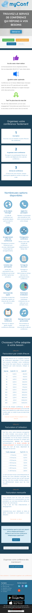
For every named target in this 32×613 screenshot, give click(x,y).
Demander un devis (16, 519)
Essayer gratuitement (16, 566)
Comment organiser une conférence (20, 575)
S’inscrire (21, 44)
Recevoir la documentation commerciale (16, 548)
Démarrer (16, 32)
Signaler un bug (7, 588)
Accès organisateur (22, 40)
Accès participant (8, 40)
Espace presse (7, 590)
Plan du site (6, 586)
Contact (5, 591)
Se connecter (11, 44)
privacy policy (17, 609)
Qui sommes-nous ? (8, 584)
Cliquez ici (16, 539)
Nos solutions (5, 575)
